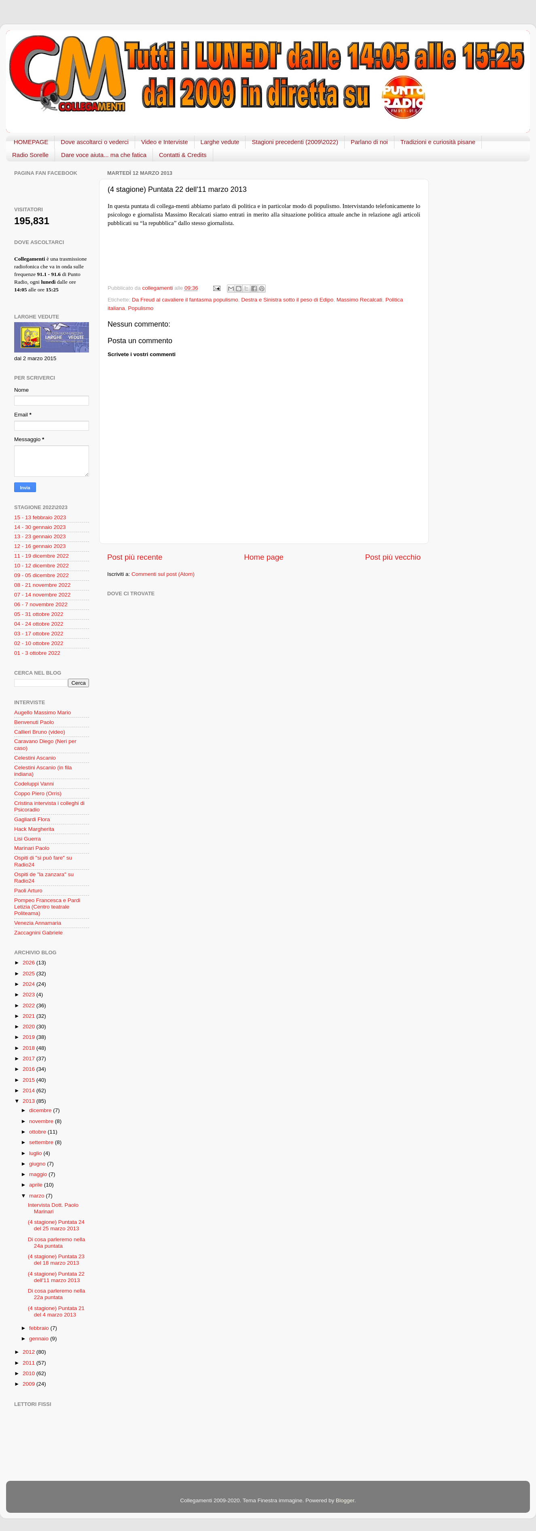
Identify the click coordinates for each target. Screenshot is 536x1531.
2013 (29, 1101)
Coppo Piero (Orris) (37, 793)
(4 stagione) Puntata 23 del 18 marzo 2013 (56, 1259)
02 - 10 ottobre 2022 (39, 643)
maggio (39, 1174)
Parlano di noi (369, 141)
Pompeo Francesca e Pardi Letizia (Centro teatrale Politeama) (47, 906)
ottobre (38, 1132)
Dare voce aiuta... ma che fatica (103, 154)
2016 (29, 1069)
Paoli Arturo (28, 891)
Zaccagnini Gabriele (38, 933)
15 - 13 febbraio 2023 (40, 517)
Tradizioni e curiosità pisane (437, 141)
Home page (264, 557)
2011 (29, 1363)
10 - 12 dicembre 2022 (41, 566)
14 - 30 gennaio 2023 (40, 527)
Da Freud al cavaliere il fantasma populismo (185, 300)
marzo (37, 1196)
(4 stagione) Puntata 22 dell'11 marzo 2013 (56, 1277)
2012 (29, 1352)
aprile (36, 1185)
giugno (38, 1164)
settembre (42, 1142)
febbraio (40, 1328)
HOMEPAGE (31, 141)
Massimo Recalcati (359, 300)
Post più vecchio (393, 557)
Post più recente (135, 557)
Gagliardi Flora (32, 819)
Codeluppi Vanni (34, 784)
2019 (29, 1037)
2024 (29, 984)
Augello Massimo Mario (42, 712)
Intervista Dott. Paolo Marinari (53, 1208)
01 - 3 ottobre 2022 (37, 653)
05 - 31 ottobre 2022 (39, 614)
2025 (29, 973)
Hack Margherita (34, 829)
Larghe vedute (220, 141)
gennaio (39, 1339)
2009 (29, 1384)
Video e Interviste (164, 141)
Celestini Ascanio (35, 758)
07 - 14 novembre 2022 (42, 595)
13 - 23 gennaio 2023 (40, 536)
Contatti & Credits (183, 154)
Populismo (140, 308)
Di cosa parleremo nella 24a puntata (56, 1242)
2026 (29, 963)
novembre (42, 1121)
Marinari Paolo (31, 848)
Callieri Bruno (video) (39, 732)
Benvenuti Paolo (34, 722)
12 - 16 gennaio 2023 (40, 546)
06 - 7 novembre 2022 (41, 604)
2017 (29, 1058)
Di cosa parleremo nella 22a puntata (56, 1294)
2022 (29, 1005)
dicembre (41, 1110)
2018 (29, 1048)
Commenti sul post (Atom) (163, 574)
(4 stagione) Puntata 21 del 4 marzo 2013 (56, 1311)
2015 (29, 1080)
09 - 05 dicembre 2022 (41, 575)
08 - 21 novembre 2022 (42, 585)
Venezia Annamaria (37, 923)
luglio (36, 1153)
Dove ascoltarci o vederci (95, 141)
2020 (29, 1026)
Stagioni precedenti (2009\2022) (295, 141)
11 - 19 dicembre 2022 (41, 556)
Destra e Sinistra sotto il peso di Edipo (287, 300)
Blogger (345, 1500)
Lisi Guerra (27, 839)
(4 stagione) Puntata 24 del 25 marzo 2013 (56, 1225)
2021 (29, 1016)
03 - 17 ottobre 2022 (39, 634)
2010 (29, 1373)
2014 (29, 1090)
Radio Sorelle (30, 154)
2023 (29, 995)
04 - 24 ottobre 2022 (39, 624)
